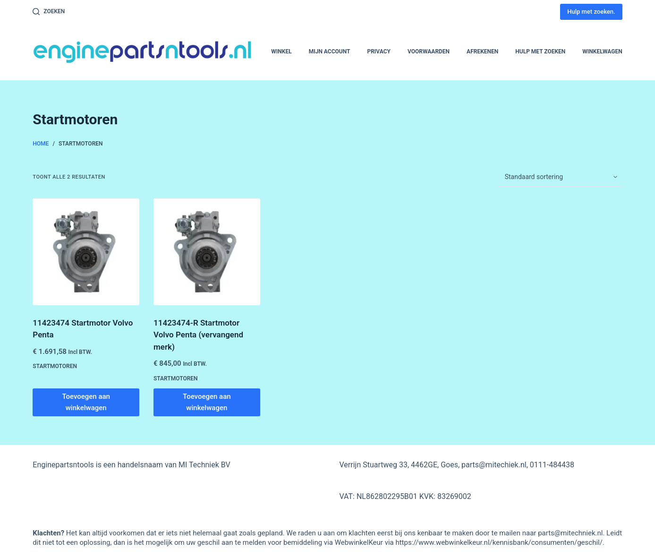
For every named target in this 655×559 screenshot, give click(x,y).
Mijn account (329, 51)
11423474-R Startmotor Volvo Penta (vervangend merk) (198, 335)
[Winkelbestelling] (559, 177)
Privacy (379, 51)
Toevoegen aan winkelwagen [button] (86, 402)
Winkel (281, 51)
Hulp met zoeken (540, 51)
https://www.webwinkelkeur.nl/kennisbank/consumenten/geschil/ (499, 542)
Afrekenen (482, 51)
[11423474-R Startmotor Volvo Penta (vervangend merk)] (206, 251)
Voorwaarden (429, 51)
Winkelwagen (602, 51)
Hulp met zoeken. (591, 11)
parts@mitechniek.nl (570, 533)
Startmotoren (55, 366)
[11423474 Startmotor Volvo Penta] (86, 251)
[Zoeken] (49, 12)
